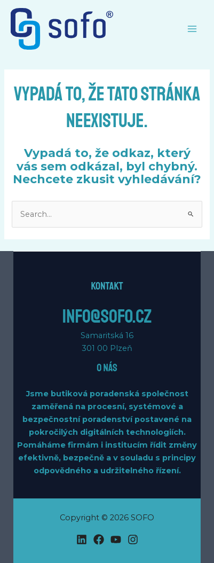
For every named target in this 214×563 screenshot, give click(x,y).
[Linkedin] (81, 539)
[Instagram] (133, 539)
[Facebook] (98, 539)
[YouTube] (115, 539)
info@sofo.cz (107, 317)
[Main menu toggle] (192, 29)
